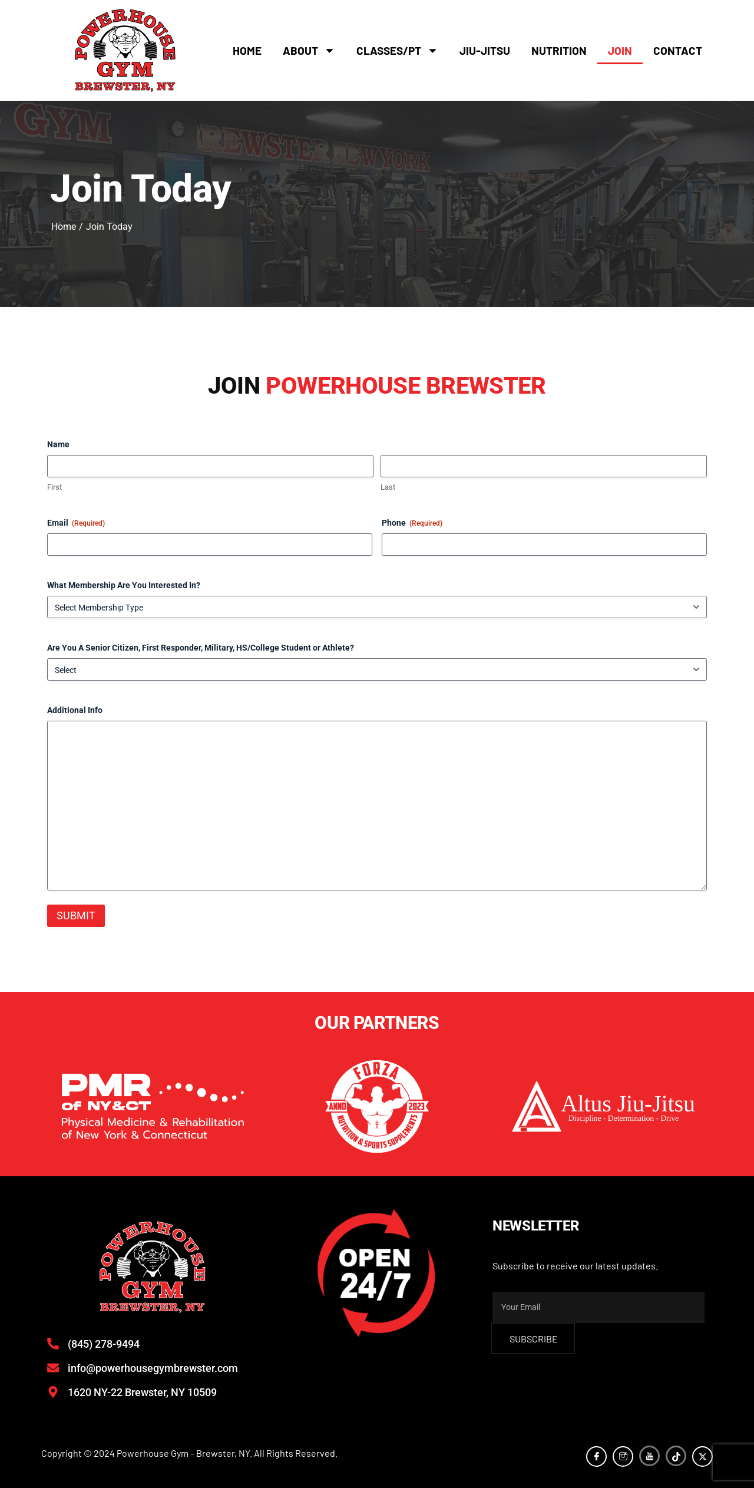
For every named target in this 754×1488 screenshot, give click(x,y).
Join (620, 50)
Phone (412, 523)
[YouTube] (649, 1456)
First (54, 487)
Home (247, 50)
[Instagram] (623, 1456)
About (309, 50)
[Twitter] (702, 1456)
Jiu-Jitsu (484, 50)
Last (388, 487)
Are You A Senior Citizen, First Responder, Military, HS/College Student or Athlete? (200, 647)
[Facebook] (596, 1456)
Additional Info (74, 710)
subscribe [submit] (534, 1338)
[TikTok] (676, 1456)
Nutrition (559, 50)
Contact (677, 50)
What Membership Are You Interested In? (123, 585)
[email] (598, 1307)
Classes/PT (397, 50)
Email (76, 523)
